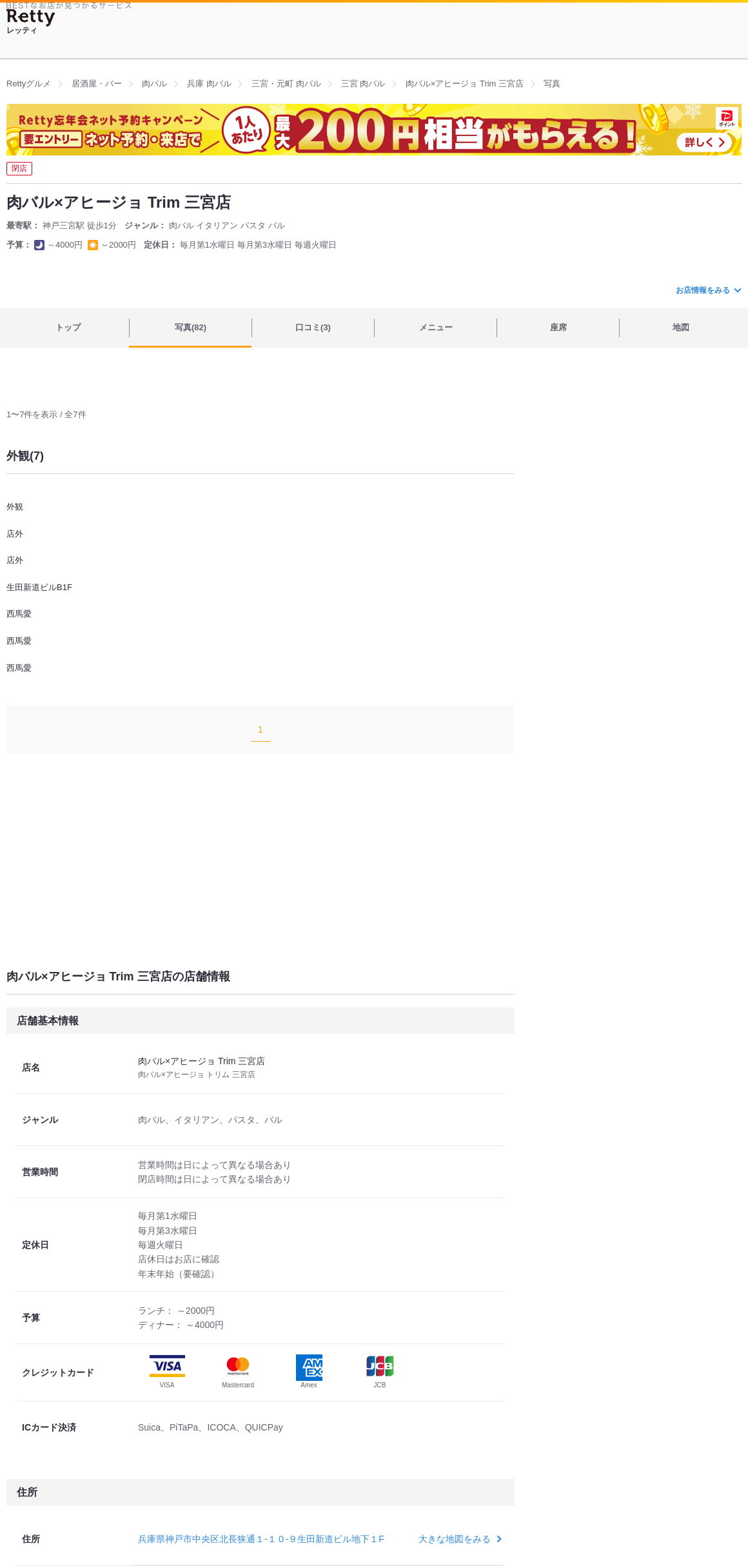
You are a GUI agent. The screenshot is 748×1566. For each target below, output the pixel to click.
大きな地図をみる (458, 1539)
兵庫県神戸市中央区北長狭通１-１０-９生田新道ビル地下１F (261, 1539)
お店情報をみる (708, 290)
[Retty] (30, 17)
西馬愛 (19, 614)
